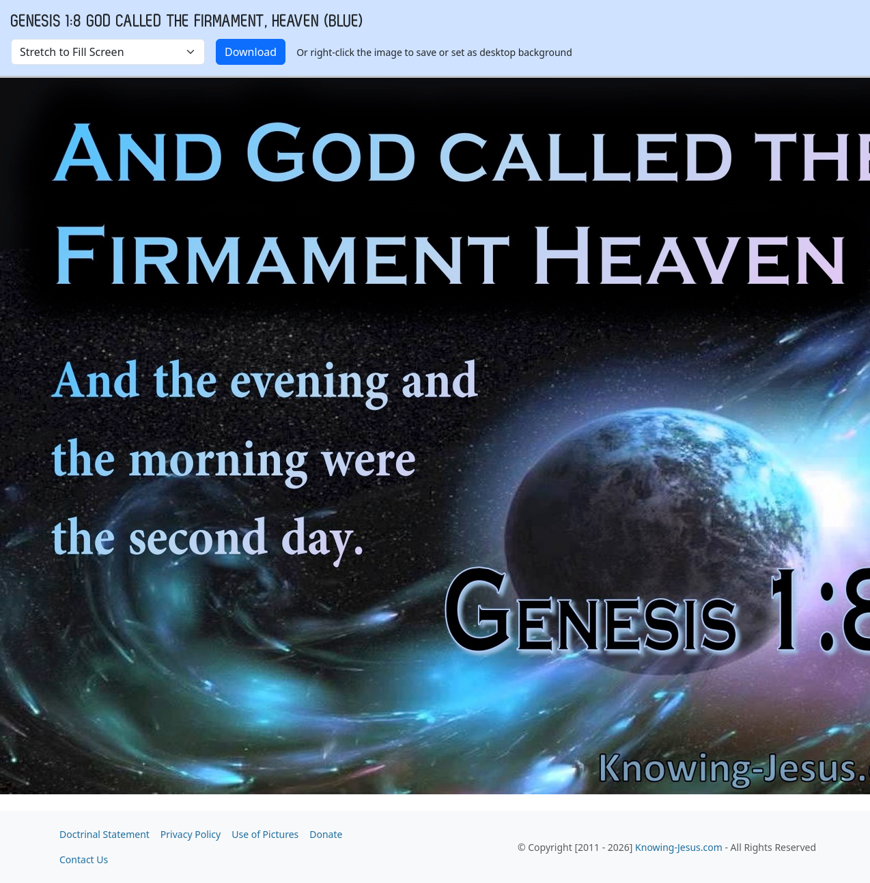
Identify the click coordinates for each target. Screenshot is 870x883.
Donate (325, 834)
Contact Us (83, 859)
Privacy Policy (190, 834)
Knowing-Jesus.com (678, 847)
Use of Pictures (264, 834)
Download (251, 51)
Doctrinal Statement (104, 834)
